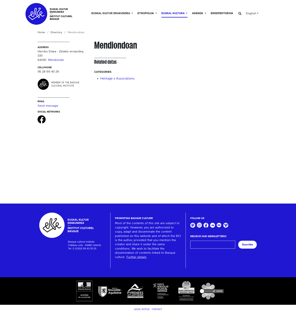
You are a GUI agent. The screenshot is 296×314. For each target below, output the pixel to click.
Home (41, 32)
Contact (157, 309)
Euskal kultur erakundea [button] (111, 13)
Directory (56, 32)
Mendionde (56, 59)
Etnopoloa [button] (146, 13)
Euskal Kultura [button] (173, 13)
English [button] (251, 13)
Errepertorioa (222, 13)
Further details (136, 257)
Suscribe (247, 244)
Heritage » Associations (117, 78)
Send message (48, 105)
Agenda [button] (198, 13)
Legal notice (142, 309)
